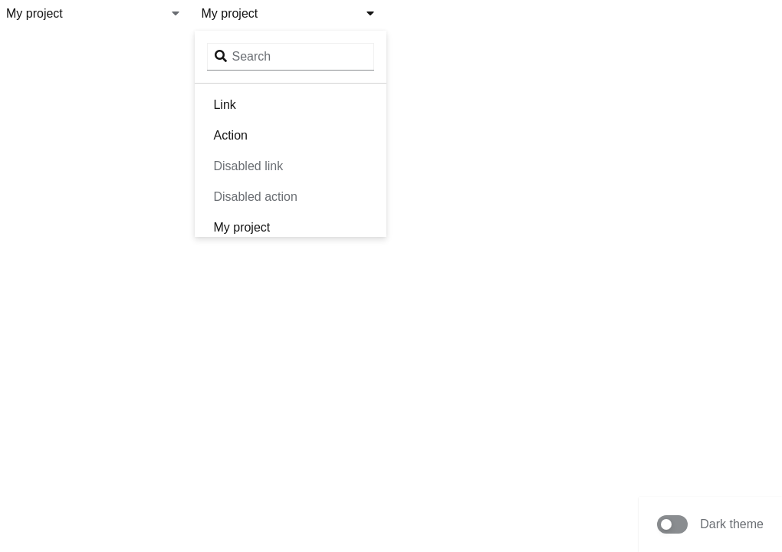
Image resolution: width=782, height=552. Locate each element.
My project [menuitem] (241, 227)
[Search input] (290, 57)
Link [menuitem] (224, 104)
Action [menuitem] (230, 135)
